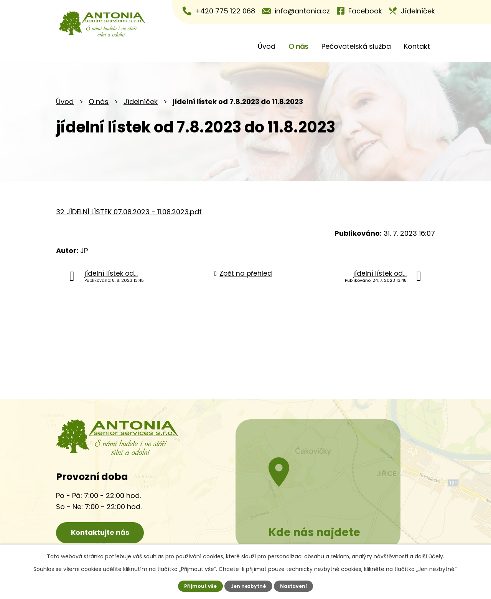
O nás (298, 46)
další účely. (429, 556)
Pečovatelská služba (356, 46)
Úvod (266, 46)
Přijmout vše (199, 585)
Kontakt (417, 46)
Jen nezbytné (248, 585)
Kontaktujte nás (104, 533)
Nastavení (294, 585)
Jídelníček (141, 101)
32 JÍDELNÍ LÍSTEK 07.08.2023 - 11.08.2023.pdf (129, 212)
